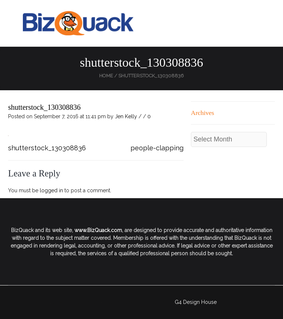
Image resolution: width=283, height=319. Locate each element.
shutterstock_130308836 (44, 107)
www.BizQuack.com (98, 230)
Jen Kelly (126, 116)
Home (106, 75)
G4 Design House (196, 302)
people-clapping (157, 148)
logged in (51, 190)
